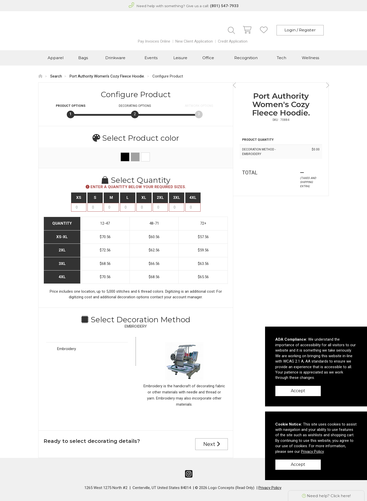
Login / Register (300, 30)
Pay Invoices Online (154, 41)
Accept (298, 390)
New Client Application (194, 41)
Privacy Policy (269, 487)
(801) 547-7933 (224, 6)
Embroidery (66, 348)
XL (143, 197)
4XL (192, 197)
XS (78, 197)
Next (211, 444)
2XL (160, 197)
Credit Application (232, 41)
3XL (176, 197)
